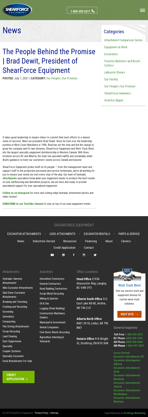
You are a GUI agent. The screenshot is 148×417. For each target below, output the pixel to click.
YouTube (52, 255)
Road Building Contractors (53, 288)
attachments (10, 178)
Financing (91, 241)
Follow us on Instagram (16, 193)
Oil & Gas (44, 303)
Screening (8, 311)
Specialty (7, 346)
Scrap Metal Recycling (52, 293)
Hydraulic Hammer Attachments (12, 280)
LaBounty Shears (114, 72)
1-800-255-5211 (134, 334)
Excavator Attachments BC (129, 356)
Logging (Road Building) (52, 308)
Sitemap (54, 413)
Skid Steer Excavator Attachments (14, 294)
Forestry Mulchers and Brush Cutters (121, 63)
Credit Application (65, 247)
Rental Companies (49, 327)
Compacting (9, 321)
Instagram (84, 255)
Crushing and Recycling (15, 306)
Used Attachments (62, 234)
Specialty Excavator (13, 356)
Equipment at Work (115, 47)
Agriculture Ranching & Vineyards (52, 339)
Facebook (73, 255)
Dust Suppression (12, 341)
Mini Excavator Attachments (17, 287)
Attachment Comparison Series (123, 40)
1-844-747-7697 (135, 345)
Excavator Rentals (97, 234)
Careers (126, 241)
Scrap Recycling (11, 331)
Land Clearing (10, 336)
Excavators (110, 54)
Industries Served (44, 241)
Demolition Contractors (52, 278)
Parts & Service (129, 234)
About (109, 241)
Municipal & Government (52, 322)
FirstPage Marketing (134, 413)
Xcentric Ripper (113, 100)
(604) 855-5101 (134, 338)
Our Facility (111, 79)
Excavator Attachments (24, 234)
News (20, 241)
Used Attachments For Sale (17, 361)
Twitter (95, 255)
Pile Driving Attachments (16, 326)
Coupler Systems (12, 351)
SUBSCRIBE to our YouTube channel (23, 203)
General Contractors (50, 283)
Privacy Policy (41, 413)
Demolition (8, 316)
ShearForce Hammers (117, 93)
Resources (70, 241)
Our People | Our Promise (61, 78)
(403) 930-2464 (134, 342)
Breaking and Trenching (15, 301)
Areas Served (122, 352)
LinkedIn (63, 255)
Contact (89, 247)
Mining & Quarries (49, 298)
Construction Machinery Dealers (52, 315)
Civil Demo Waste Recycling (54, 332)
